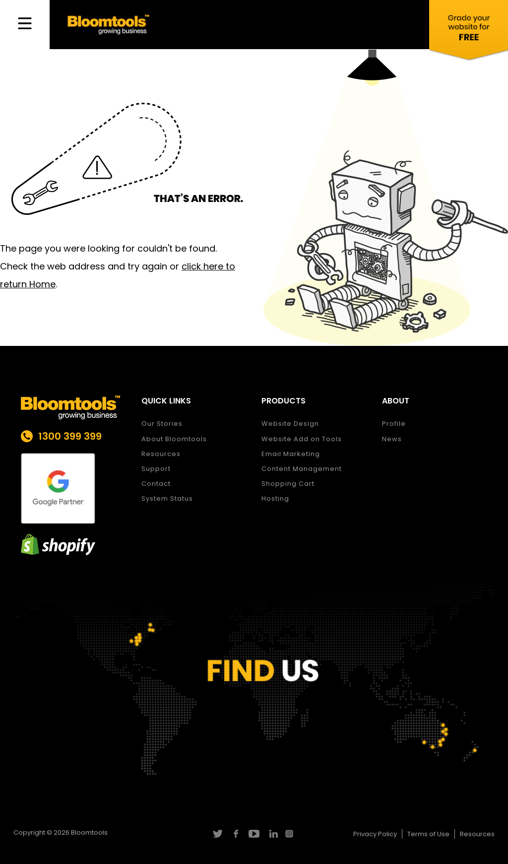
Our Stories (162, 423)
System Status (167, 498)
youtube (253, 834)
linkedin (272, 834)
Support (156, 468)
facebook (235, 834)
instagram (290, 834)
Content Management (301, 468)
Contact (156, 483)
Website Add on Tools (301, 439)
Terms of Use (428, 834)
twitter (217, 834)
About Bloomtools (174, 439)
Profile (394, 423)
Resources (161, 454)
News (392, 439)
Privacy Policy (375, 834)
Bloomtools (89, 832)
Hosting (275, 498)
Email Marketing (290, 454)
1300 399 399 (70, 436)
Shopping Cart (288, 483)
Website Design (290, 423)
